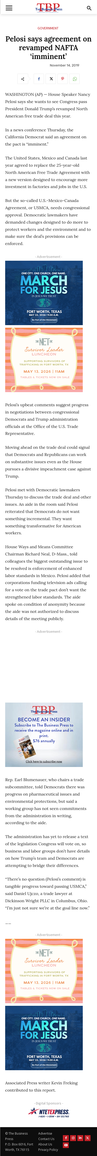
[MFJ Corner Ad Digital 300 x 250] (44, 293)
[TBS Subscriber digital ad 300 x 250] (44, 735)
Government (48, 28)
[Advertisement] (44, 668)
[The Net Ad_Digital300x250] (44, 360)
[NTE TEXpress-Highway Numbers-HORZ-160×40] (48, 1112)
